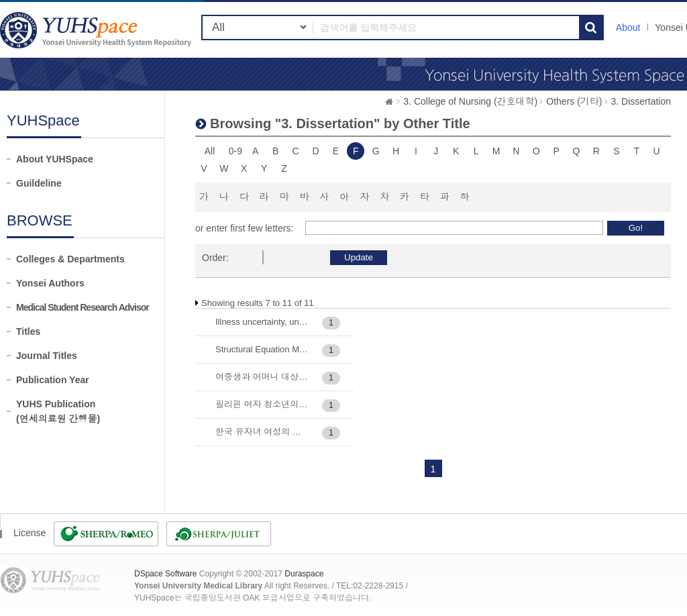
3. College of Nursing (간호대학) (470, 101)
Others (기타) (574, 101)
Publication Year (52, 379)
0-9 (235, 151)
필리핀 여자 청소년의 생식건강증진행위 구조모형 (262, 404)
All (210, 151)
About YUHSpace (54, 159)
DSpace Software (165, 573)
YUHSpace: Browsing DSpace (97, 30)
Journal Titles (46, 355)
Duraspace (303, 573)
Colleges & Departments (70, 259)
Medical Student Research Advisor (82, 307)
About (628, 27)
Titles (28, 331)
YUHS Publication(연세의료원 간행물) (58, 411)
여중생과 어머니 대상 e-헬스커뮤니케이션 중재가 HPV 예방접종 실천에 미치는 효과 (262, 377)
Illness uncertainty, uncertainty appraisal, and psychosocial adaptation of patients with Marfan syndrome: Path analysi (262, 322)
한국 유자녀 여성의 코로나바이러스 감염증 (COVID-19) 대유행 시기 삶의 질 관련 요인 (262, 432)
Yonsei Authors (50, 283)
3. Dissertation (641, 101)
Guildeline (39, 183)
